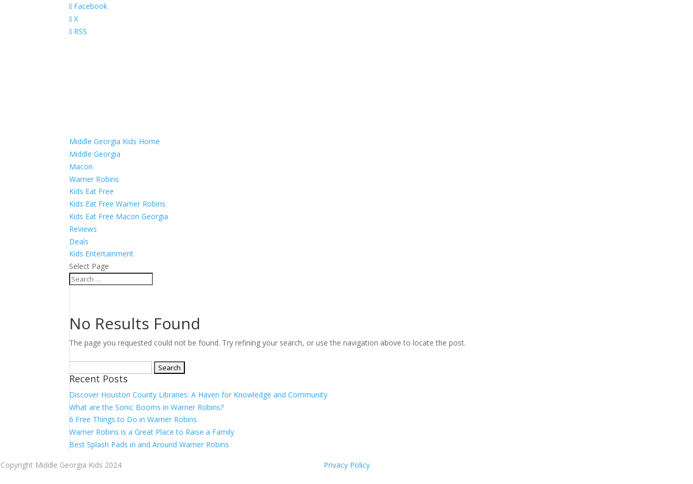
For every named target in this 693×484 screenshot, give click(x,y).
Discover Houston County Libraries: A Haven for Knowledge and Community (198, 395)
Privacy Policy (347, 465)
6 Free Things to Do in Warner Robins (133, 419)
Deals (79, 241)
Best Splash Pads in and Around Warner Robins (149, 444)
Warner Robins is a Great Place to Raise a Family (151, 432)
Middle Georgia (94, 154)
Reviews (83, 229)
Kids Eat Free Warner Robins (117, 204)
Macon (81, 166)
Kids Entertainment (101, 254)
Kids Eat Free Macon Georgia (118, 216)
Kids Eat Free (91, 191)
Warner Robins (94, 179)
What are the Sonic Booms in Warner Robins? (146, 407)
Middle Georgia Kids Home (114, 141)
